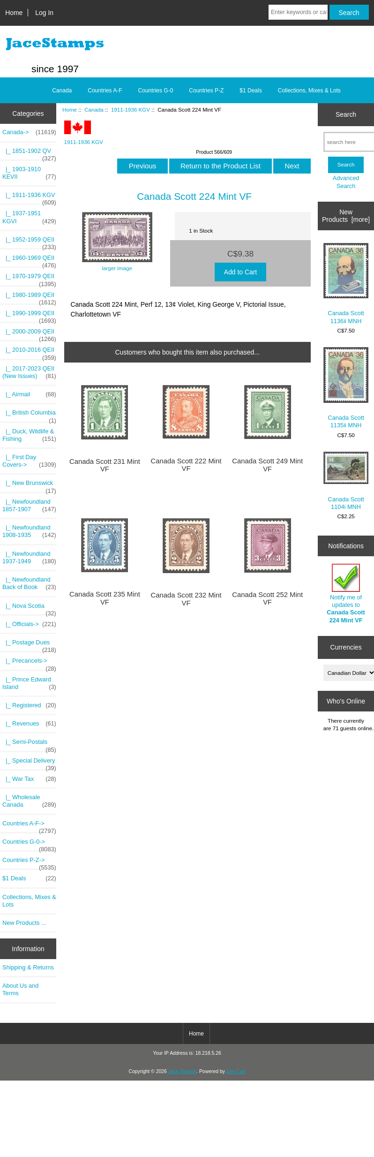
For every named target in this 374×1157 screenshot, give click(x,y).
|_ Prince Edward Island (29, 683)
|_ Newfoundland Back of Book (29, 583)
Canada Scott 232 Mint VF (186, 598)
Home (13, 12)
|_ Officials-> (29, 624)
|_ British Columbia (29, 415)
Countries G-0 (155, 90)
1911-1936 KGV (130, 109)
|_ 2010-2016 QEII (29, 352)
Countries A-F (105, 90)
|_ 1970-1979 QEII (29, 278)
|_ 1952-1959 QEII (29, 242)
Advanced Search (346, 181)
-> (29, 132)
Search (346, 114)
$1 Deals (250, 90)
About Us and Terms (20, 989)
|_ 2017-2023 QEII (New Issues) (29, 372)
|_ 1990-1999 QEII (29, 316)
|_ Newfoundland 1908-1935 (29, 531)
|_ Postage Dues (29, 645)
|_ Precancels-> (29, 663)
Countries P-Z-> (29, 862)
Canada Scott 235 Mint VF (104, 597)
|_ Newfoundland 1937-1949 (29, 557)
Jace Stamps (182, 1071)
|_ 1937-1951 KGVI (29, 217)
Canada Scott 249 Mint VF (267, 464)
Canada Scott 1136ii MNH (346, 284)
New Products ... (24, 922)
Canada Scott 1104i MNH (346, 481)
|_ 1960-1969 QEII (29, 260)
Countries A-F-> (29, 826)
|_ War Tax (29, 779)
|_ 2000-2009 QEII (29, 334)
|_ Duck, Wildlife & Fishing (29, 435)
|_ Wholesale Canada (29, 801)
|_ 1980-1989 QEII (29, 297)
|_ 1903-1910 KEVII (29, 173)
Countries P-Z (206, 90)
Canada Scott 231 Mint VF (104, 465)
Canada (94, 109)
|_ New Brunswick (29, 485)
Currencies (345, 647)
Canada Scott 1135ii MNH (346, 388)
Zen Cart (236, 1071)
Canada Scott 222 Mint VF (186, 464)
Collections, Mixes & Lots (309, 90)
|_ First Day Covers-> (29, 461)
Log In (44, 12)
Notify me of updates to (346, 594)
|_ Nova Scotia (29, 608)
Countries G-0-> (29, 844)
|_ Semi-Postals (29, 744)
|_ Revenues (29, 723)
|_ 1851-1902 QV (29, 153)
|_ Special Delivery (29, 763)
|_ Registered (29, 705)
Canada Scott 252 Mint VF (267, 598)
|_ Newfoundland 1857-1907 (29, 505)
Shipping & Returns (28, 967)
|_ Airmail (29, 394)
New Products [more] (346, 215)
